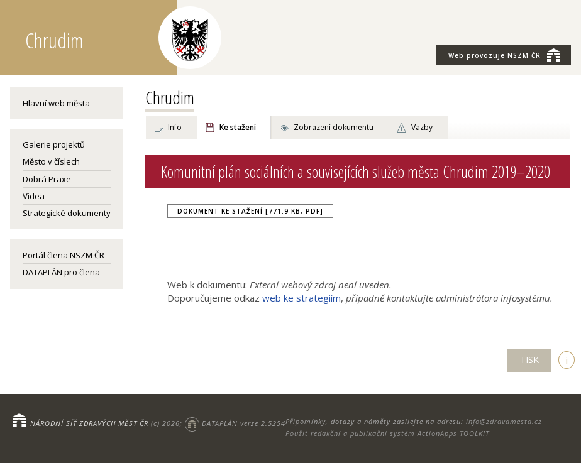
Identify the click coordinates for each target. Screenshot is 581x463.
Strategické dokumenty (67, 213)
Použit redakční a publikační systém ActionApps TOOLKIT (387, 433)
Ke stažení (237, 127)
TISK (529, 360)
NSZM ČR (504, 55)
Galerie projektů (54, 144)
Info (175, 127)
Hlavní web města (56, 103)
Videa (34, 196)
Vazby (422, 127)
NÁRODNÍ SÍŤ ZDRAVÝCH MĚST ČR (89, 423)
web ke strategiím (301, 297)
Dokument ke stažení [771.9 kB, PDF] (250, 211)
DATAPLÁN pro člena (61, 272)
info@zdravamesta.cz (504, 421)
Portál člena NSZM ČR (63, 255)
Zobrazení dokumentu (334, 127)
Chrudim (169, 97)
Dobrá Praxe (47, 179)
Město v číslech (51, 161)
